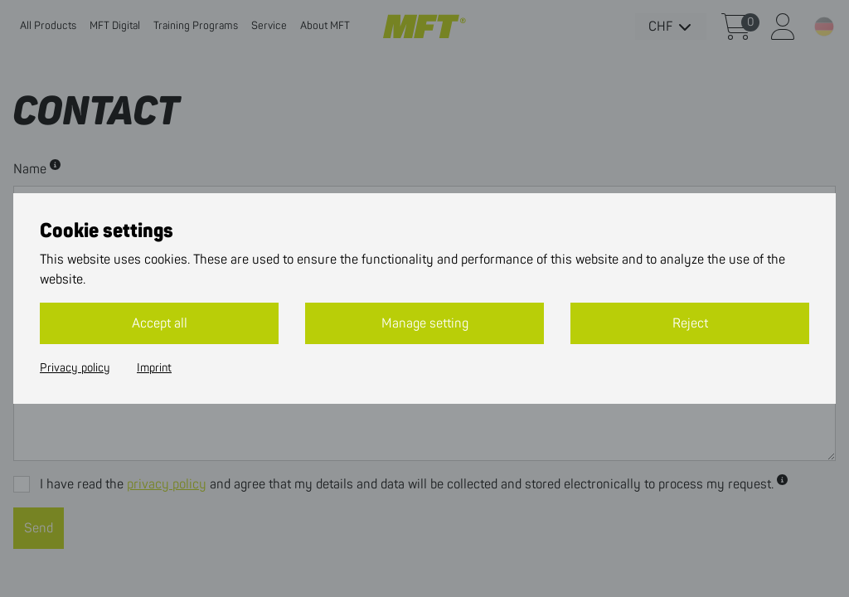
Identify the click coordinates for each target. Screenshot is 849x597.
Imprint (154, 368)
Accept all (159, 323)
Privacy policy (75, 368)
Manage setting (424, 323)
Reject (690, 323)
